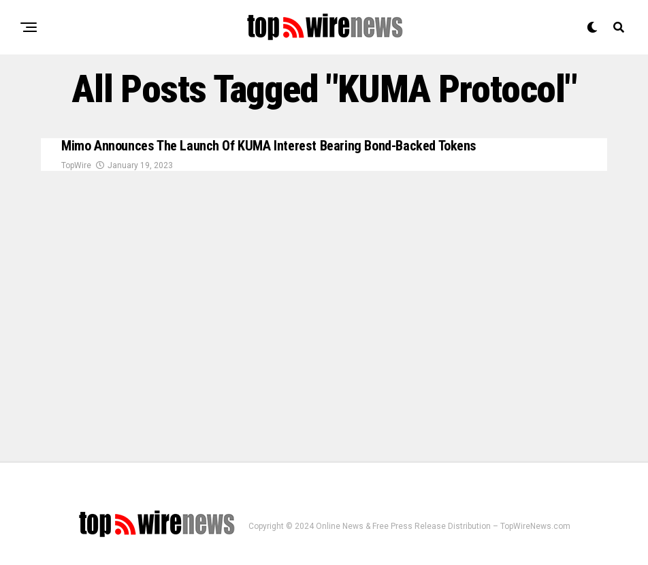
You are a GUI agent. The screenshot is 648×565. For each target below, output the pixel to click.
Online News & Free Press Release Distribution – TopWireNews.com (443, 526)
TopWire (76, 167)
